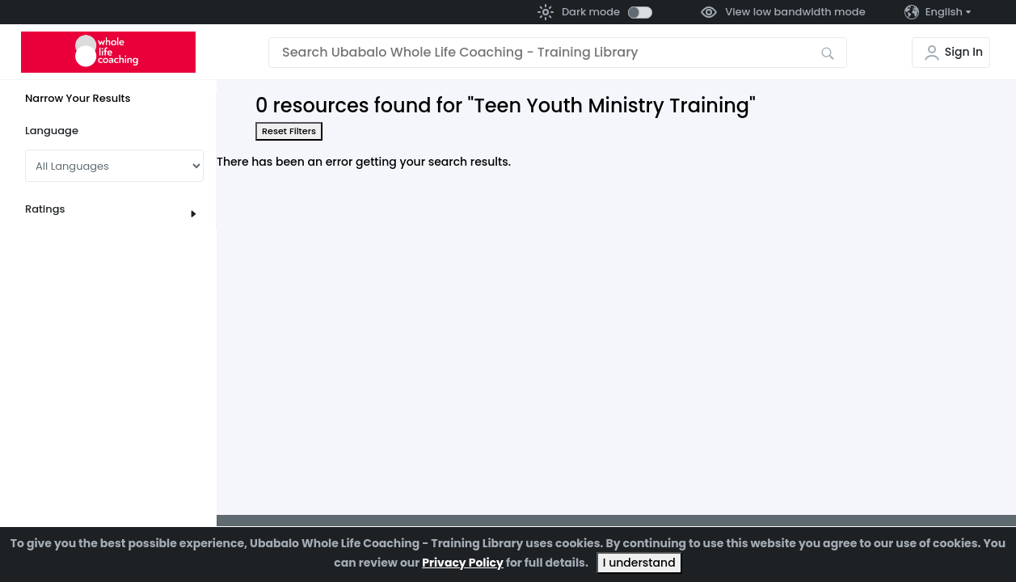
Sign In (964, 52)
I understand (639, 563)
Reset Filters (289, 130)
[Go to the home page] (108, 52)
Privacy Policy (463, 563)
